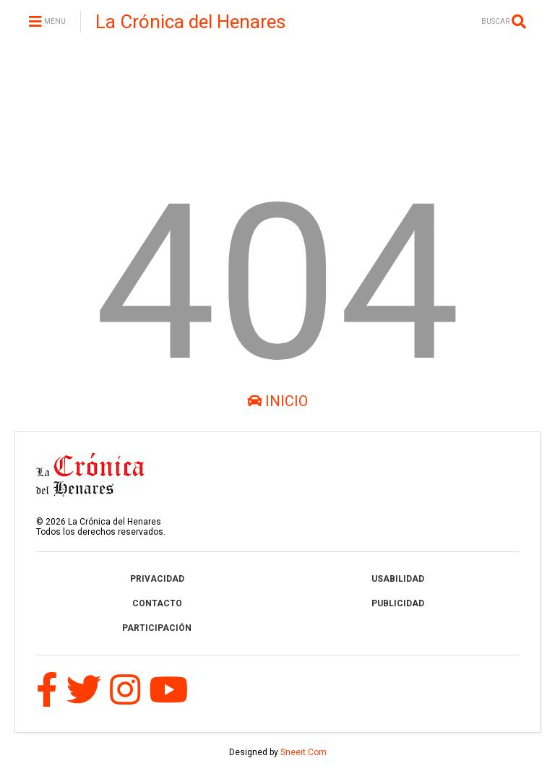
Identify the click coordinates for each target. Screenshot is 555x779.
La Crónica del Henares (190, 22)
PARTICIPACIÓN (157, 628)
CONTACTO (157, 603)
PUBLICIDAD (397, 603)
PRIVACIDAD (157, 579)
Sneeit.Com (303, 752)
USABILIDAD (397, 579)
